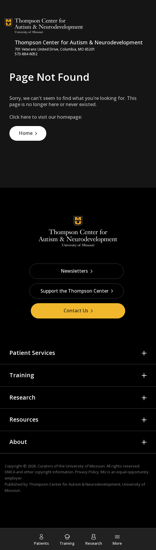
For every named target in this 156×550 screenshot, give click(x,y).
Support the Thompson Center (76, 291)
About (18, 442)
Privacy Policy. (87, 471)
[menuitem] (41, 539)
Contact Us (78, 310)
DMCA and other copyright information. (39, 471)
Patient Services (32, 353)
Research (22, 397)
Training (21, 375)
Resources (23, 419)
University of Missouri (85, 466)
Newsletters (77, 271)
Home (26, 133)
